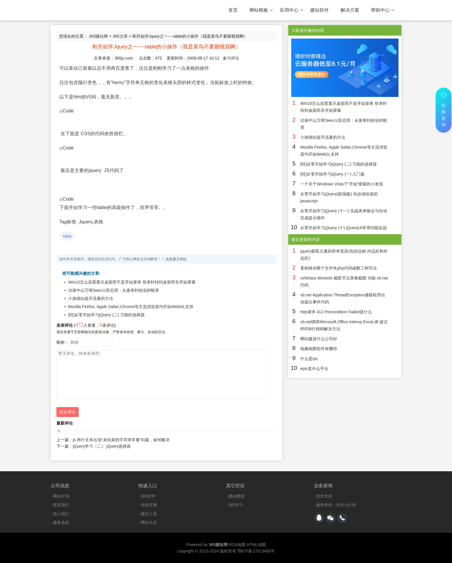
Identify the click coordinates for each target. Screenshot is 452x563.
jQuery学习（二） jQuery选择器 (102, 446)
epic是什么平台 (314, 368)
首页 (233, 10)
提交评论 (67, 412)
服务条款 (61, 522)
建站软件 (319, 10)
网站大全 (149, 522)
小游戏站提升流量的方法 (90, 298)
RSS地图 (237, 544)
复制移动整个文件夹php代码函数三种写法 (338, 268)
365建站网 (98, 36)
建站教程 (236, 496)
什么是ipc (309, 358)
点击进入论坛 (176, 259)
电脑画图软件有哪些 (318, 348)
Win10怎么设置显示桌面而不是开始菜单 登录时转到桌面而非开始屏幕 (132, 282)
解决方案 (350, 10)
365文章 (120, 36)
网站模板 (261, 10)
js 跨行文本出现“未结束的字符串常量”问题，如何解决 (121, 439)
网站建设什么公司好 (318, 338)
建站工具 (149, 513)
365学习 (235, 505)
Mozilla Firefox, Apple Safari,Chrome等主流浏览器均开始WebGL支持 (130, 306)
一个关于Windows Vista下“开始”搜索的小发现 (341, 184)
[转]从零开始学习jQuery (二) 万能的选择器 (106, 314)
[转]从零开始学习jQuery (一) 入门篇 (332, 174)
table (67, 236)
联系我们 (61, 505)
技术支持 (324, 496)
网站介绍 (61, 496)
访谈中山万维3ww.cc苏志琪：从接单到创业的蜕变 (113, 290)
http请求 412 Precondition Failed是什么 (336, 312)
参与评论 (231, 58)
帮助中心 (383, 10)
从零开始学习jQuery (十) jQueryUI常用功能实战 (343, 227)
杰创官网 (149, 505)
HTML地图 (256, 544)
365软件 (148, 496)
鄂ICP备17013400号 (256, 551)
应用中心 (291, 10)
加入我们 (61, 513)
